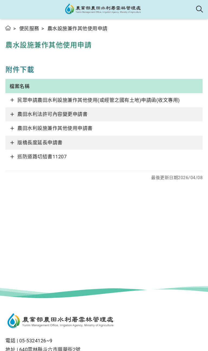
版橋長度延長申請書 (40, 142)
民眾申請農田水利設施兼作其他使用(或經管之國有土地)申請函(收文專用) (98, 100)
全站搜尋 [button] (200, 9)
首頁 (8, 28)
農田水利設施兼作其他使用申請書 (55, 128)
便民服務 (29, 28)
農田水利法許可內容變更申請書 (52, 114)
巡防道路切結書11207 (42, 156)
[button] (9, 9)
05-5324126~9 (36, 340)
